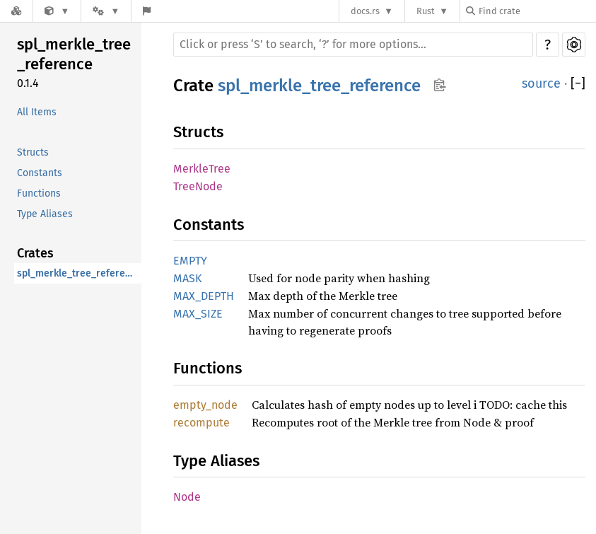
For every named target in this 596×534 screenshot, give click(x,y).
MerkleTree (201, 168)
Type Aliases (45, 214)
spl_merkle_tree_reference (74, 54)
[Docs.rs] (16, 11)
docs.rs (365, 11)
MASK (187, 278)
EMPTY (190, 260)
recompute (201, 422)
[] (578, 83)
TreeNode (198, 186)
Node (187, 497)
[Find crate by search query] (536, 11)
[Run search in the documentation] (353, 45)
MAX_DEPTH (203, 296)
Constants (39, 173)
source (541, 83)
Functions (39, 193)
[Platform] (106, 11)
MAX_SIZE (198, 313)
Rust (425, 11)
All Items (37, 112)
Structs (33, 152)
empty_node (205, 405)
